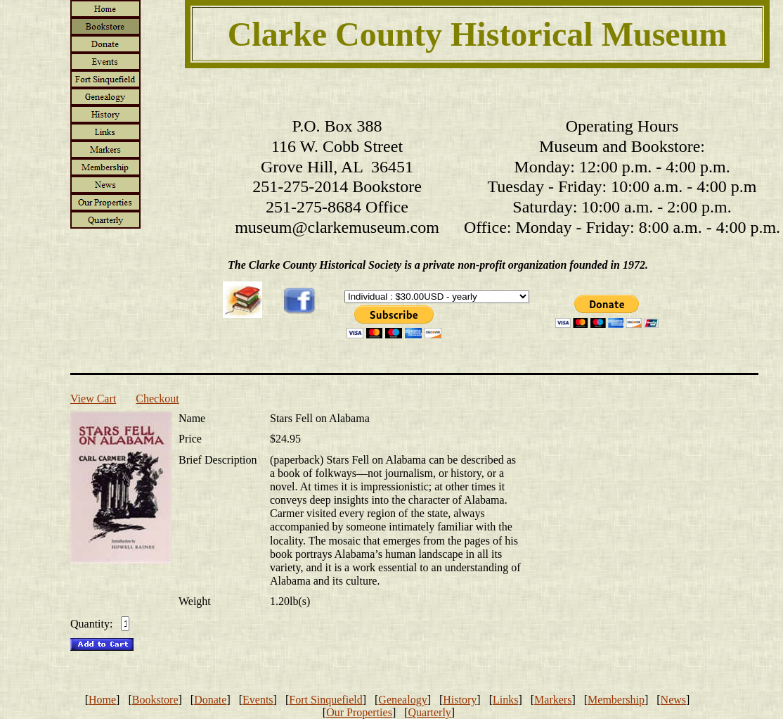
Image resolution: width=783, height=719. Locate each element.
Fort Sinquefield (325, 700)
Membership (616, 700)
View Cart (93, 399)
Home (102, 700)
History (460, 700)
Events (257, 700)
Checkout (157, 399)
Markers (552, 700)
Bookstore (155, 700)
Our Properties (359, 712)
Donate (210, 700)
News (673, 700)
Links (505, 700)
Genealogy (402, 700)
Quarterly (429, 712)
